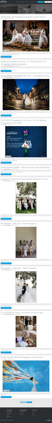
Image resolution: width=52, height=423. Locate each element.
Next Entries (29, 402)
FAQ (7, 417)
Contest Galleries (9, 412)
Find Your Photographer (10, 411)
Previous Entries (23, 402)
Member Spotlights (9, 416)
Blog (33, 412)
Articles (7, 415)
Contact (33, 415)
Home (33, 411)
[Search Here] (48, 2)
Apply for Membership (22, 411)
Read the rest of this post (6, 56)
